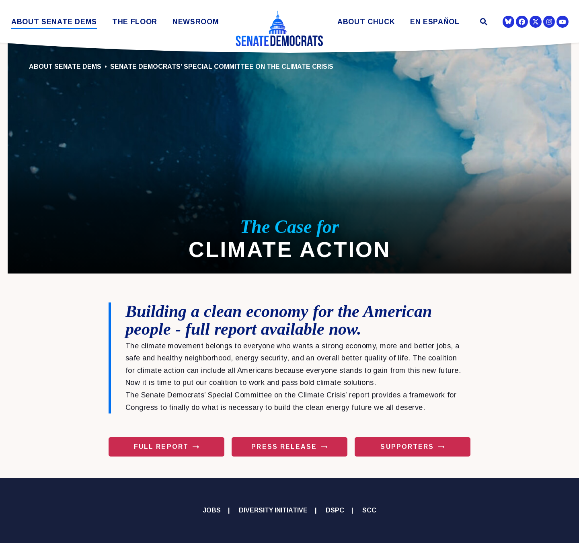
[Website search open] (483, 22)
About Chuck (366, 22)
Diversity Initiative (273, 510)
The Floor (134, 22)
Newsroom (195, 22)
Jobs (212, 510)
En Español (435, 22)
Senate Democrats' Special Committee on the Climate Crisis (221, 66)
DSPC (335, 510)
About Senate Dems (54, 22)
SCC (369, 510)
